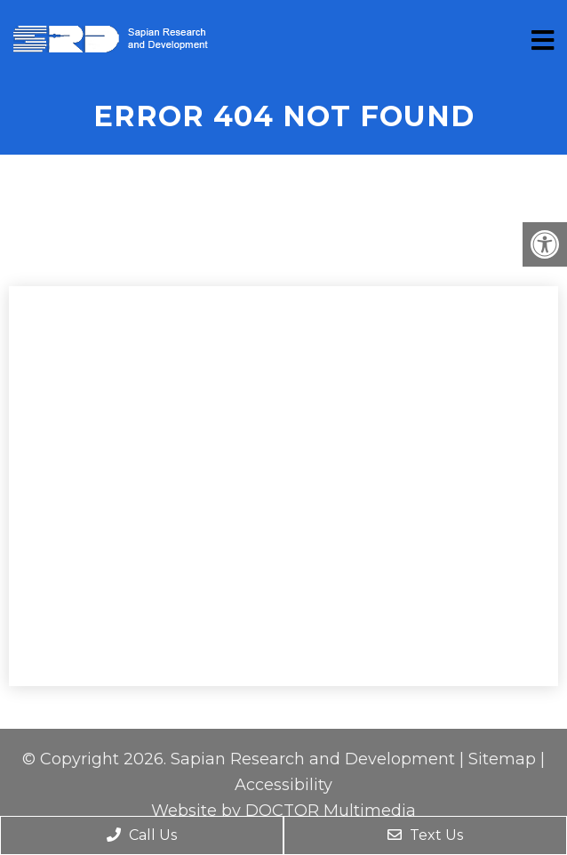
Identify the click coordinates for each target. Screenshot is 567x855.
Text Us (425, 835)
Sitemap (502, 759)
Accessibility (283, 785)
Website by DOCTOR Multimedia (283, 811)
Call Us (142, 835)
